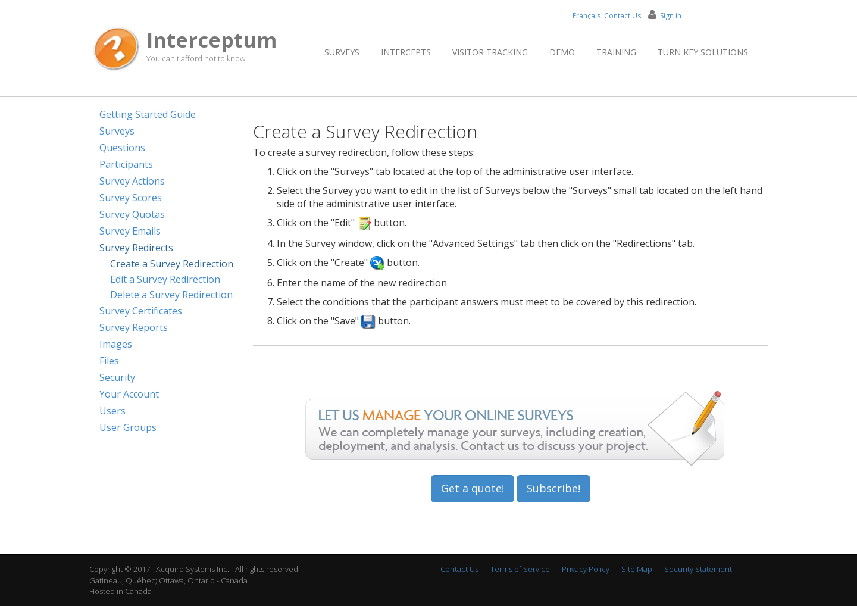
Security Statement (698, 569)
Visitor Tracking (490, 52)
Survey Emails (130, 231)
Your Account (129, 394)
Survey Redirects (136, 247)
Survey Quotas (132, 214)
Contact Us (622, 16)
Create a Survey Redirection (171, 263)
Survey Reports (133, 327)
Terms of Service (520, 569)
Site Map (636, 569)
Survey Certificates (140, 310)
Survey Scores (130, 197)
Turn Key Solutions (703, 52)
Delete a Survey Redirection (171, 294)
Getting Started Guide (147, 114)
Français (586, 16)
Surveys (341, 52)
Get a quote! (472, 488)
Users (112, 410)
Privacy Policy (585, 569)
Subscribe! (553, 488)
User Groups (128, 427)
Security (117, 377)
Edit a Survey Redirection (165, 279)
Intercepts (406, 52)
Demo (562, 52)
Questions (122, 147)
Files (109, 360)
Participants (126, 164)
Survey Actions (132, 181)
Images (115, 344)
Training (616, 52)
